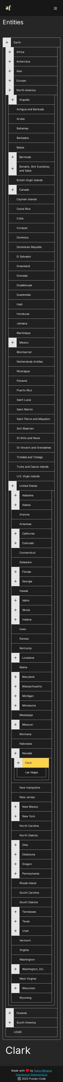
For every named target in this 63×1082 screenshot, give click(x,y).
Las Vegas (31, 772)
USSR (18, 1032)
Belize (20, 147)
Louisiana (28, 657)
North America (26, 90)
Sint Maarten (25, 428)
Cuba (20, 218)
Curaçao (22, 228)
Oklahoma (28, 854)
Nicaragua (23, 371)
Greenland (23, 266)
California (28, 533)
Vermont (25, 940)
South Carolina (29, 892)
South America (26, 1022)
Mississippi (26, 715)
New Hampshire (29, 787)
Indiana (26, 619)
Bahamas (22, 128)
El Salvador (24, 256)
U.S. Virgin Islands (28, 476)
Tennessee (29, 911)
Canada (24, 189)
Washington (27, 959)
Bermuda (25, 157)
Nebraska (25, 743)
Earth (17, 42)
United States (28, 485)
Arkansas (25, 524)
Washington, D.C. (33, 969)
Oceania (21, 1013)
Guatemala (24, 294)
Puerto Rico (24, 390)
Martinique (23, 333)
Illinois (26, 610)
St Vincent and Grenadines (34, 447)
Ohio (25, 845)
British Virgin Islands (30, 180)
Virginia (24, 950)
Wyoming (25, 997)
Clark (28, 762)
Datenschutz (39, 1074)
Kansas (24, 638)
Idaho (25, 600)
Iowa (22, 629)
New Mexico (30, 806)
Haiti (20, 304)
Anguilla (24, 99)
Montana (25, 734)
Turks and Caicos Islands (33, 466)
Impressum (23, 1074)
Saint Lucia (24, 399)
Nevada (27, 753)
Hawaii (23, 591)
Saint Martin (25, 409)
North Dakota (28, 835)
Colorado (28, 543)
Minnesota (29, 705)
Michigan (28, 696)
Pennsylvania (30, 873)
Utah (25, 931)
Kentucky (25, 648)
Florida (26, 571)
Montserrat (24, 352)
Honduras (23, 314)
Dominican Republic (29, 247)
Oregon (27, 864)
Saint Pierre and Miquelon (33, 419)
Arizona (24, 514)
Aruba (21, 118)
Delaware (25, 562)
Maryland (28, 676)
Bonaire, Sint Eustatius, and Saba (34, 168)
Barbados (23, 138)
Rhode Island (27, 883)
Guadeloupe (24, 285)
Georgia (27, 581)
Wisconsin (28, 988)
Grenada (22, 275)
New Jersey (27, 797)
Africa (20, 52)
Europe (21, 80)
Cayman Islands (27, 199)
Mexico (24, 342)
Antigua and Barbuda (30, 109)
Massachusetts (32, 686)
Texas (26, 921)
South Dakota (28, 902)
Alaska (26, 505)
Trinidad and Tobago (30, 457)
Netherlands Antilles (30, 361)
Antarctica (23, 61)
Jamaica (22, 323)
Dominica (22, 237)
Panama (22, 380)
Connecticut (27, 552)
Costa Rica (23, 208)
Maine (23, 667)
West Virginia (27, 978)
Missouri (27, 724)
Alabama (27, 495)
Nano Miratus (43, 1070)
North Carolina (29, 825)
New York (28, 816)
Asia (19, 71)
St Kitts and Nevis (28, 438)
